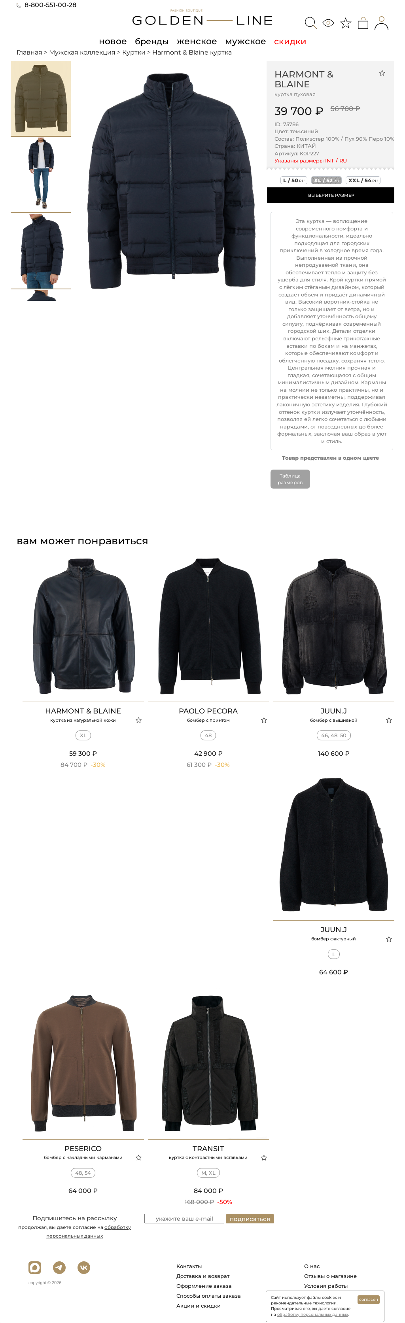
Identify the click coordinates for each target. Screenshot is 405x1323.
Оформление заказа (204, 1286)
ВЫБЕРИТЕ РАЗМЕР (331, 195)
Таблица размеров (290, 479)
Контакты (189, 1266)
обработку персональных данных (312, 1314)
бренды (153, 41)
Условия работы (326, 1286)
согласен (368, 1299)
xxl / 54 (363, 180)
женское (197, 41)
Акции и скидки (198, 1305)
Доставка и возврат (202, 1276)
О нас (312, 1266)
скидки (287, 41)
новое (115, 41)
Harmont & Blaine (303, 79)
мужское (243, 41)
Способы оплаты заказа (208, 1296)
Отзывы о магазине (330, 1276)
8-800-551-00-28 (46, 5)
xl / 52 (326, 180)
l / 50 (294, 180)
